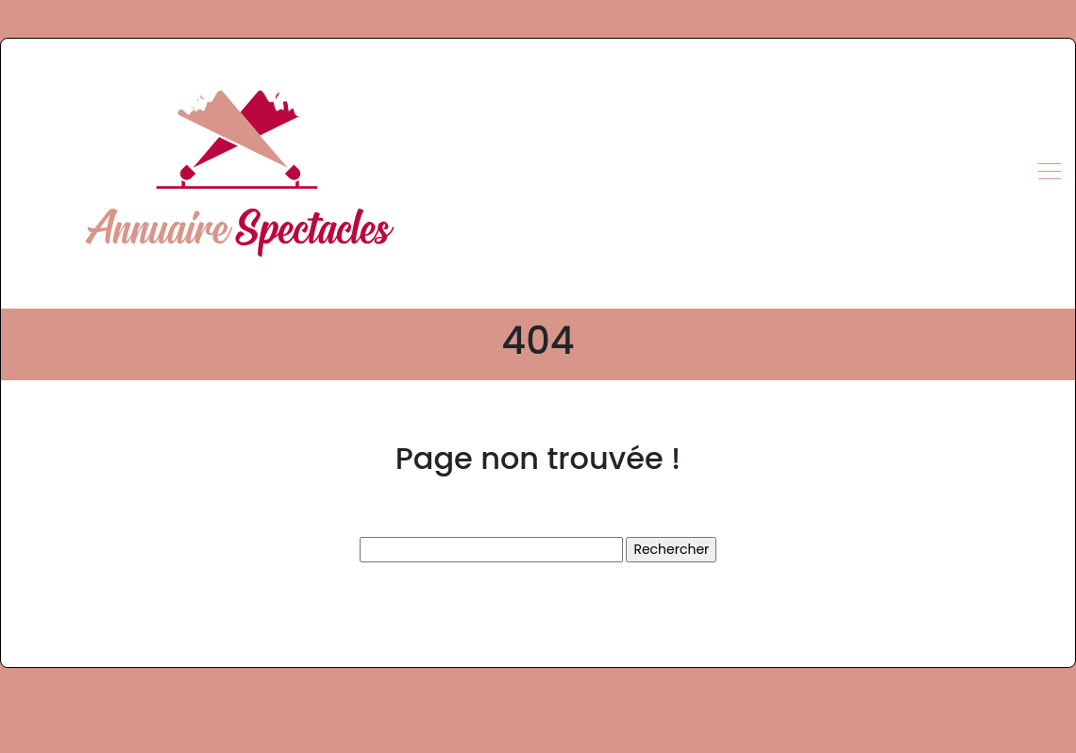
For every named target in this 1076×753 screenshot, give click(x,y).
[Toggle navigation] (1048, 173)
